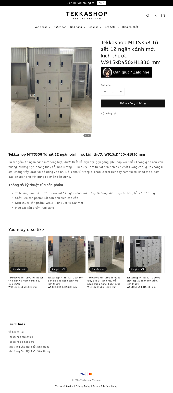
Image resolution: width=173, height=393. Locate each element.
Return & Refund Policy (105, 386)
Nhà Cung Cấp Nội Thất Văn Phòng (29, 351)
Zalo (101, 3)
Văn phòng (41, 27)
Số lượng (106, 85)
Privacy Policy (83, 386)
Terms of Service (64, 386)
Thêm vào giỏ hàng (133, 103)
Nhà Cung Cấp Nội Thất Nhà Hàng (28, 346)
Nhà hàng (76, 27)
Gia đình (93, 27)
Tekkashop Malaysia (20, 337)
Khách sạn (60, 27)
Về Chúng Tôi (16, 332)
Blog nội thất (130, 27)
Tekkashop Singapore (21, 341)
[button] (148, 15)
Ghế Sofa (110, 27)
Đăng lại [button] (108, 113)
